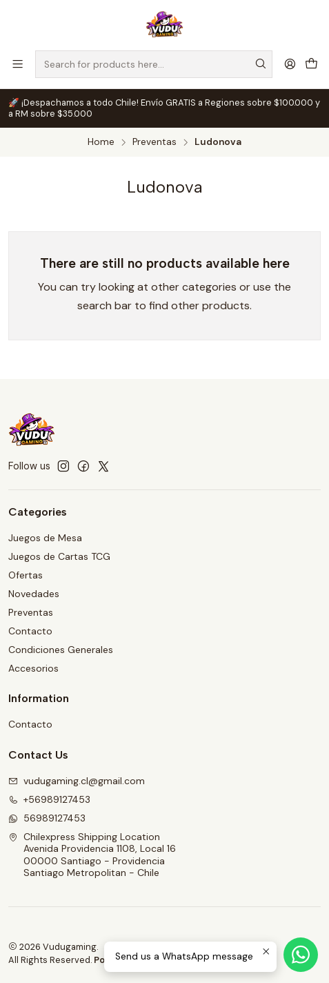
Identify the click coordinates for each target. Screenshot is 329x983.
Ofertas (25, 575)
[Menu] (17, 64)
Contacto (30, 631)
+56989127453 (49, 799)
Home (101, 142)
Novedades (33, 593)
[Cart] (311, 64)
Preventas (154, 142)
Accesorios (33, 668)
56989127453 (47, 818)
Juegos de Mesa (45, 538)
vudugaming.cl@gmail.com (76, 781)
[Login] (290, 64)
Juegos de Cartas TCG (59, 556)
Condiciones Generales (60, 649)
